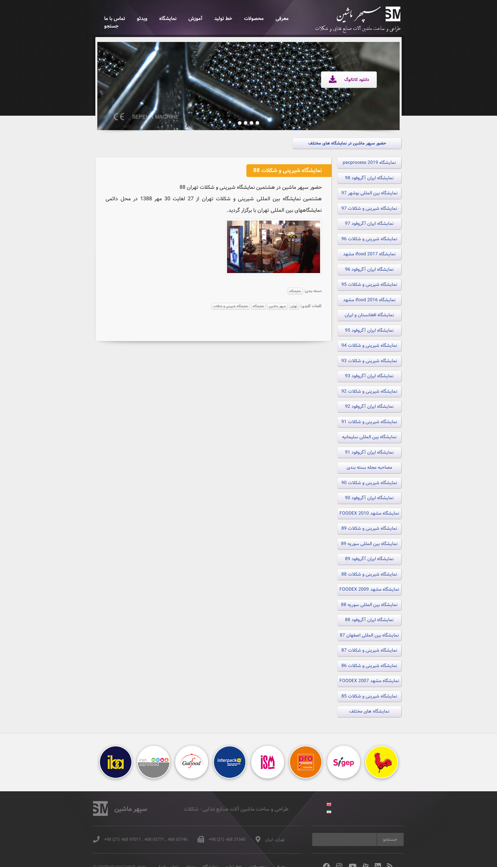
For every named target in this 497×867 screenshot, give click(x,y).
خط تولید (223, 19)
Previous (112, 80)
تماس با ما (114, 19)
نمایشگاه (168, 19)
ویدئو (142, 19)
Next (384, 80)
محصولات (254, 19)
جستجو (111, 26)
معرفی (282, 19)
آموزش (195, 19)
